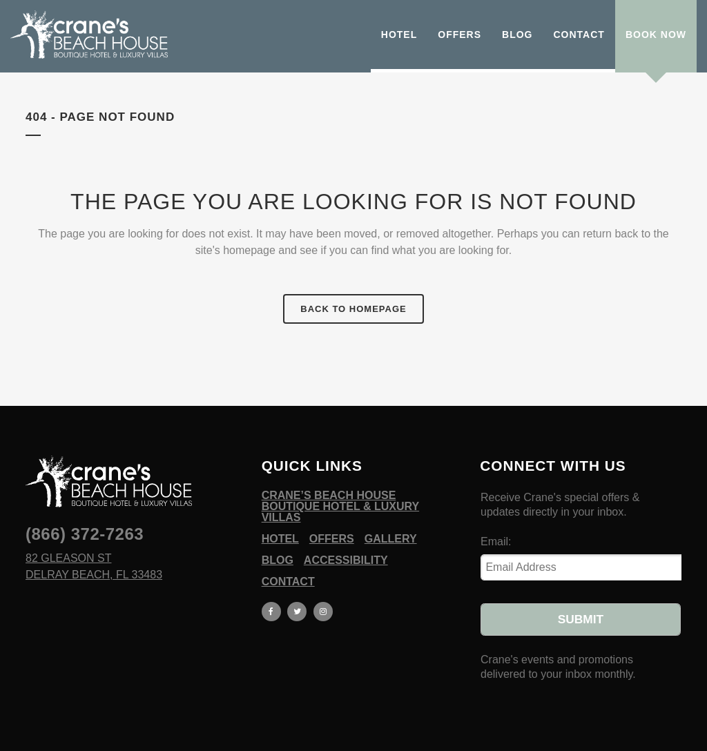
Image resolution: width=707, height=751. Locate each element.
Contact (288, 581)
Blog (277, 560)
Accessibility (346, 560)
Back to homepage (353, 309)
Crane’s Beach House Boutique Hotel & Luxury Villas (340, 506)
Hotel (280, 539)
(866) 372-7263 (85, 534)
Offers (331, 539)
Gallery (391, 539)
